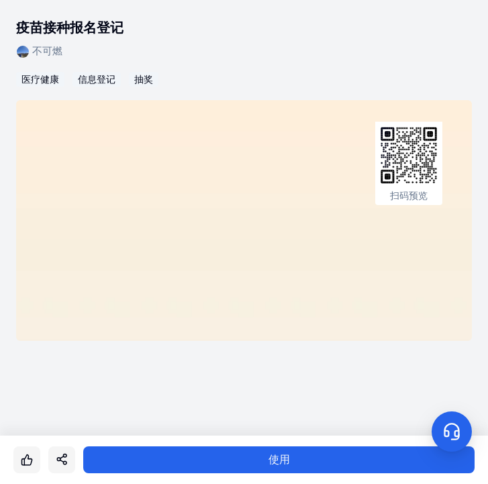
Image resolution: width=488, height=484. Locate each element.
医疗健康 (40, 79)
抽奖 (143, 79)
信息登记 (96, 79)
